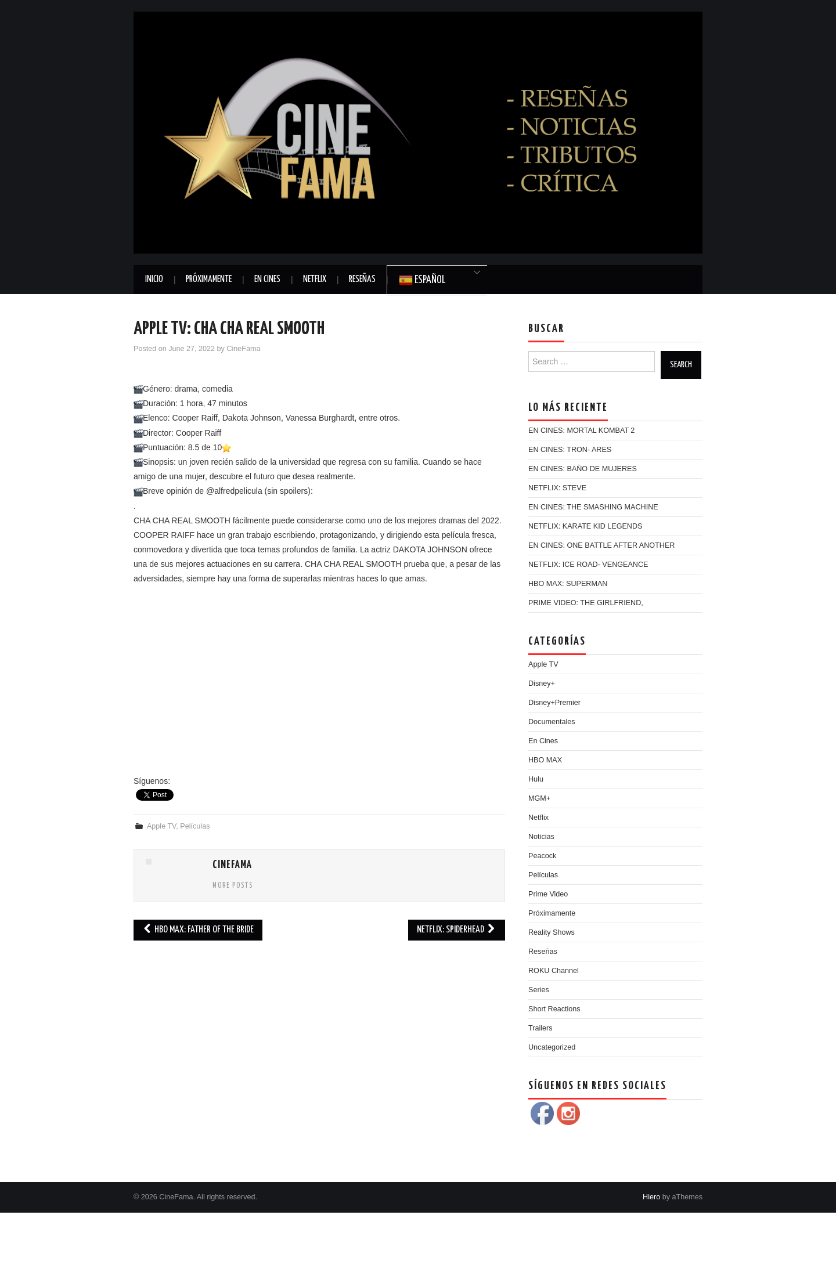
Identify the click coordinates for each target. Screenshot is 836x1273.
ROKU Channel (553, 971)
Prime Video (548, 894)
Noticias (541, 837)
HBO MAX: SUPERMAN (567, 584)
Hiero (651, 1197)
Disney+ (541, 683)
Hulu (535, 779)
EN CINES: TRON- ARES (569, 450)
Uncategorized (551, 1047)
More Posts (232, 886)
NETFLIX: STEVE (557, 488)
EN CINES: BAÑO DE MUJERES (582, 469)
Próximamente (209, 279)
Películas (195, 826)
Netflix (314, 279)
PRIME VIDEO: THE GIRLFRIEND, (585, 603)
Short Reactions (554, 1009)
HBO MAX (545, 760)
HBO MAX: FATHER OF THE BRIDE (198, 930)
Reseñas (362, 279)
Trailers (540, 1028)
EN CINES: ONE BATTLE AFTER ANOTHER (601, 545)
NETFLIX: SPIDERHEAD (456, 930)
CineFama (243, 349)
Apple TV (161, 826)
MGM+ (539, 798)
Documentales (551, 722)
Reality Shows (551, 932)
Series (538, 990)
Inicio (154, 279)
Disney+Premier (554, 703)
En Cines (267, 279)
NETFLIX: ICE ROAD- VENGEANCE (588, 564)
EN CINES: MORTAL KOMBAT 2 (581, 430)
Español (422, 280)
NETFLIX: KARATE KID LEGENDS (585, 526)
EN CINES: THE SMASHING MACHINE (593, 507)
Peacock (542, 856)
